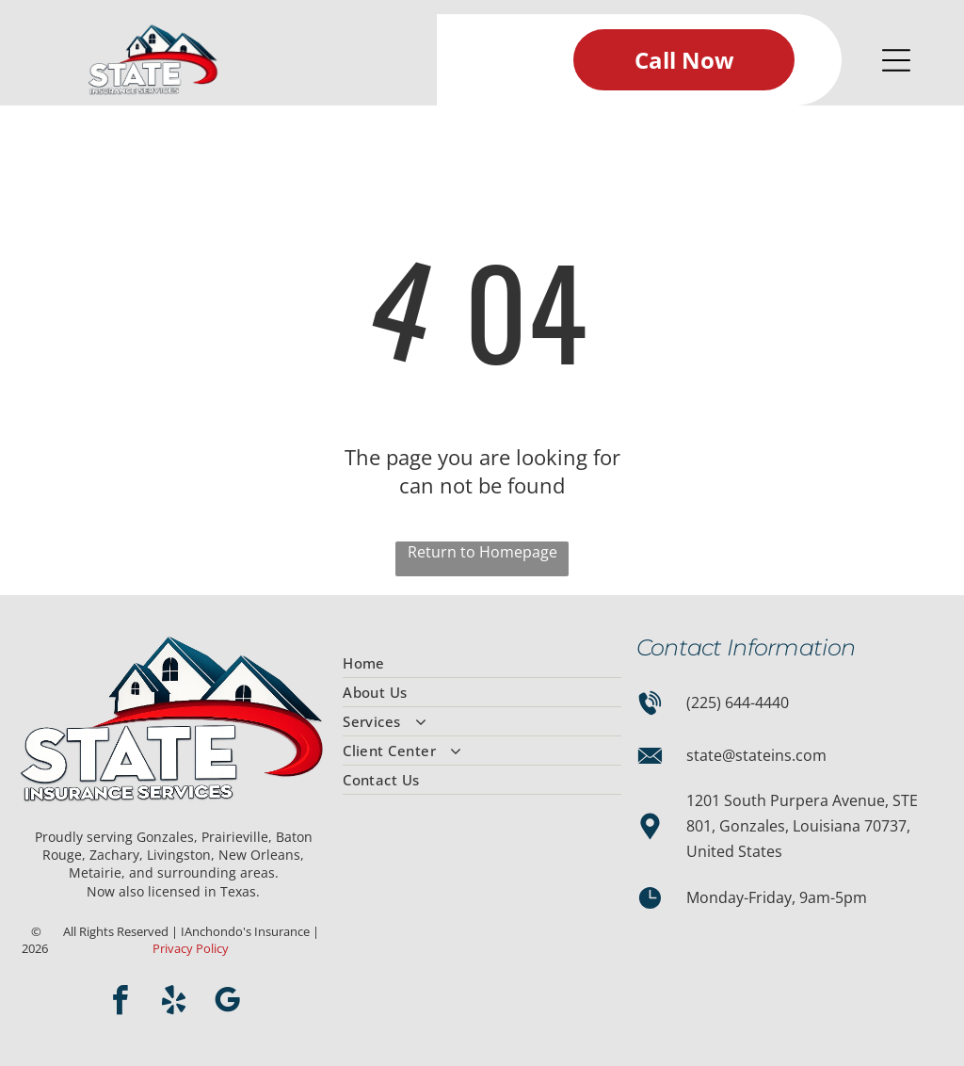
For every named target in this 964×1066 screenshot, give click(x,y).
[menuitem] (482, 663)
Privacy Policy (191, 948)
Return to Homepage (482, 551)
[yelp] (173, 1003)
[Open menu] (896, 60)
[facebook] (119, 1003)
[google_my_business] (227, 1003)
